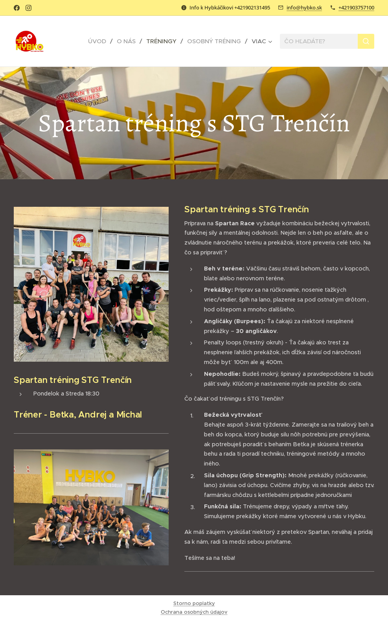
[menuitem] (99, 41)
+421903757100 (356, 7)
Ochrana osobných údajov (194, 612)
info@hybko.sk (304, 7)
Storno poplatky (194, 603)
